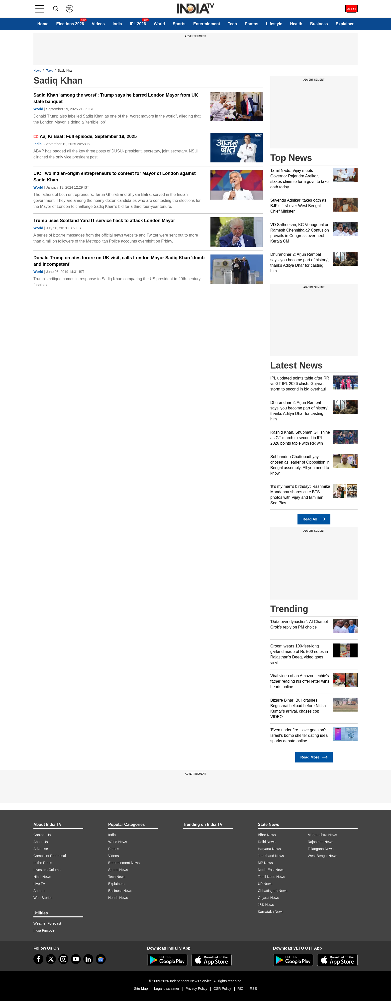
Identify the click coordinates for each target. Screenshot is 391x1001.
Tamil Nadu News (271, 877)
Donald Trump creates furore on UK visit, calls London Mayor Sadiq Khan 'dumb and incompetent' (118, 261)
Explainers (116, 884)
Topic (49, 70)
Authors (39, 891)
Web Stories (42, 898)
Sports (179, 24)
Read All (313, 519)
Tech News (116, 877)
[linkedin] (88, 959)
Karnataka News (271, 912)
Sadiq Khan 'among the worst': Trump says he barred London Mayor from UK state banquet (115, 98)
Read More (313, 757)
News (37, 70)
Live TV (39, 884)
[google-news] (101, 959)
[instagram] (63, 959)
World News (117, 842)
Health (296, 24)
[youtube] (76, 959)
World (159, 24)
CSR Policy (222, 989)
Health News (118, 898)
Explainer (345, 24)
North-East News (271, 870)
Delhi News (267, 842)
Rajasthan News (320, 842)
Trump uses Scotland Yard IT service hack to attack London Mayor (104, 220)
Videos (98, 24)
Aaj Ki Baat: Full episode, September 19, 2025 (85, 136)
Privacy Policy (196, 989)
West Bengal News (322, 856)
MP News (265, 863)
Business (319, 24)
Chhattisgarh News (272, 891)
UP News (265, 884)
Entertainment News (124, 863)
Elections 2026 (70, 24)
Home (42, 24)
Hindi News (42, 877)
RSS (253, 989)
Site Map (141, 989)
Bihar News (267, 835)
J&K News (266, 905)
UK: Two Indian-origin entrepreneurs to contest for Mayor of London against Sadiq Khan (114, 176)
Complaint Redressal (49, 856)
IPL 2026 (138, 24)
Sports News (118, 870)
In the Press (42, 863)
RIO (240, 989)
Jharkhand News (271, 856)
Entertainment (206, 24)
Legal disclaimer (166, 989)
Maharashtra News (322, 835)
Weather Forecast (47, 923)
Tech (232, 24)
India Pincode (44, 930)
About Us (40, 842)
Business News (120, 891)
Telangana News (321, 849)
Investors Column (47, 870)
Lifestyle (274, 24)
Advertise (40, 849)
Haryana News (269, 849)
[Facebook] (38, 959)
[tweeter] (51, 959)
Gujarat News (268, 898)
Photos (251, 24)
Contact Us (42, 835)
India (117, 24)
